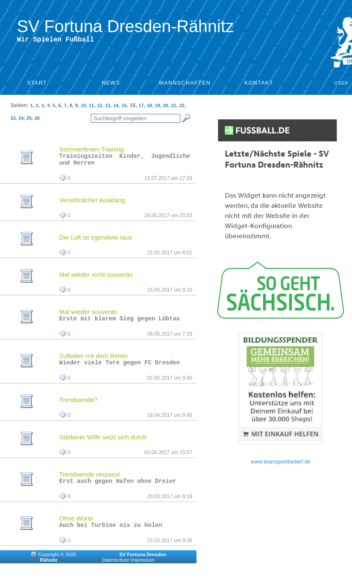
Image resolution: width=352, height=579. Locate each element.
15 (123, 107)
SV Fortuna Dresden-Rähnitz (125, 26)
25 (29, 119)
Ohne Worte (76, 526)
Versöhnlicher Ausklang (92, 204)
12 (99, 107)
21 (173, 107)
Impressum (143, 569)
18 (149, 107)
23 (13, 119)
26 (37, 119)
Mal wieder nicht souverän (96, 278)
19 (157, 107)
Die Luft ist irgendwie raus (95, 241)
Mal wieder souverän (88, 316)
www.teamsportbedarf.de (281, 463)
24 (21, 119)
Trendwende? (78, 406)
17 (141, 107)
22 (181, 107)
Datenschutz (115, 569)
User (341, 85)
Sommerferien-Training (91, 150)
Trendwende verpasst (89, 481)
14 (115, 107)
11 (91, 107)
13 (107, 107)
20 (165, 107)
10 (83, 107)
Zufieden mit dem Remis (93, 361)
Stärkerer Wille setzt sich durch (103, 443)
